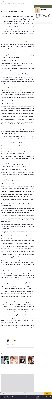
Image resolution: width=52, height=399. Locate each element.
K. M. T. (12, 340)
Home (2, 3)
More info (2, 393)
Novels (9, 3)
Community (14, 3)
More (22, 3)
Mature (19, 3)
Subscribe (43, 19)
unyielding (43, 9)
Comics (5, 3)
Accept (47, 393)
